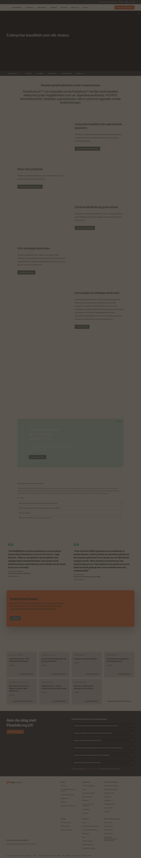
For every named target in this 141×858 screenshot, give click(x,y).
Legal (58, 855)
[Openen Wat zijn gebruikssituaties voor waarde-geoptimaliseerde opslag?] (121, 508)
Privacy (35, 855)
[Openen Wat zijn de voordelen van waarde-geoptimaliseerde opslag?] (121, 503)
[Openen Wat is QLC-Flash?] (121, 513)
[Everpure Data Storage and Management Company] (14, 782)
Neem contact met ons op (91, 769)
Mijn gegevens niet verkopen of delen (82, 855)
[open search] (133, 2)
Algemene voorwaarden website (47, 855)
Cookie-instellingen (66, 855)
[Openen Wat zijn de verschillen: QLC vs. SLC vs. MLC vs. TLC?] (121, 518)
